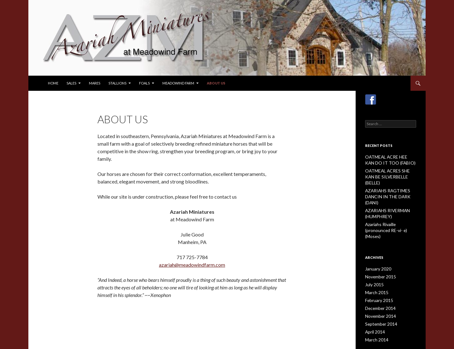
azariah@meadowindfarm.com (192, 265)
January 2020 (376, 247)
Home (53, 83)
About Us (216, 83)
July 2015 (373, 262)
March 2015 (375, 270)
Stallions (117, 83)
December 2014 (379, 285)
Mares (94, 83)
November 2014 (379, 293)
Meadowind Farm (178, 83)
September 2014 (379, 300)
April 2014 (373, 308)
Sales (71, 83)
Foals (144, 83)
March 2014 (375, 315)
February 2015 (377, 278)
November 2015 (379, 255)
